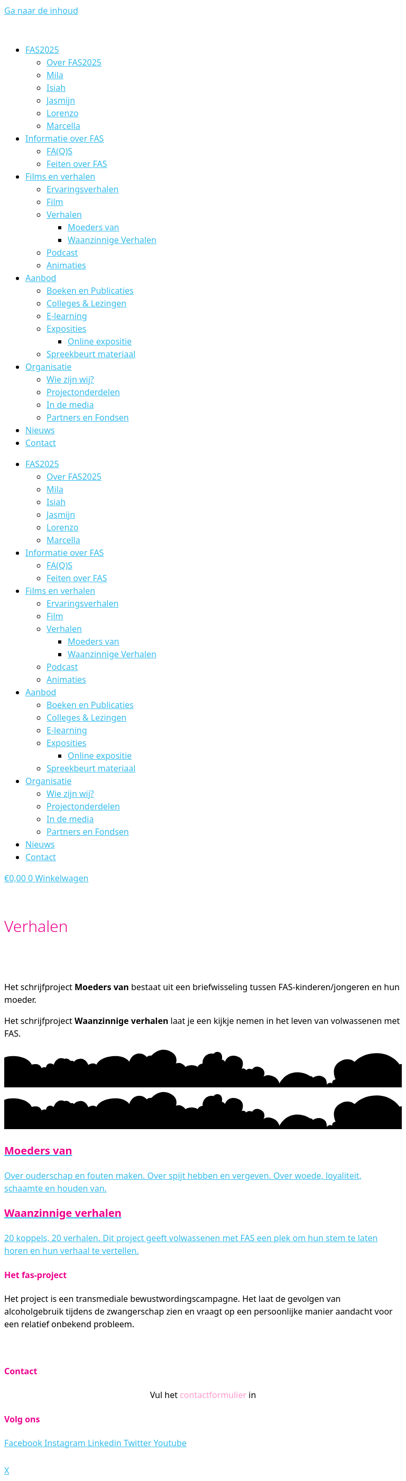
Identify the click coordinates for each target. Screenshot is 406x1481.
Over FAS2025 (74, 62)
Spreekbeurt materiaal (91, 354)
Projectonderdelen (83, 392)
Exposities (66, 328)
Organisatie (48, 366)
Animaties (66, 265)
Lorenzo (62, 113)
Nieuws (39, 430)
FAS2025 (42, 49)
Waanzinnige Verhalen (112, 240)
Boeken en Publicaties (90, 290)
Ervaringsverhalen (82, 189)
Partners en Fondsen (88, 417)
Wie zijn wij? (70, 379)
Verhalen (64, 214)
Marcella (63, 126)
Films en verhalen (60, 176)
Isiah (56, 88)
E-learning (67, 316)
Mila (55, 75)
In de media (70, 405)
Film (55, 202)
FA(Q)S (59, 151)
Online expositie (100, 341)
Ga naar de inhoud (41, 10)
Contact (40, 443)
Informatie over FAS (64, 138)
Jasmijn (61, 100)
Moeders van (93, 227)
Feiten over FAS (77, 164)
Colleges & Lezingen (86, 303)
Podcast (62, 252)
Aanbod (40, 278)
